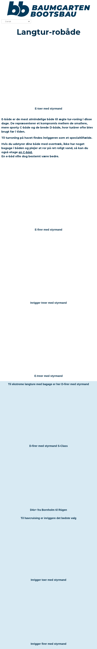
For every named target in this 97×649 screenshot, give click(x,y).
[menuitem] (16, 21)
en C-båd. (26, 152)
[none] (16, 21)
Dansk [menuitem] (8, 21)
